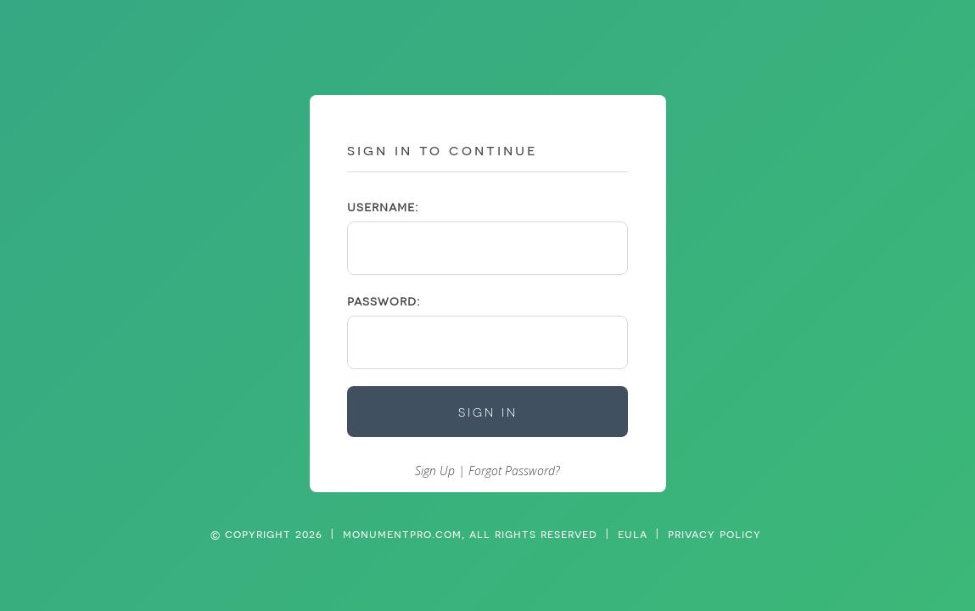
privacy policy (714, 534)
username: (382, 207)
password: (383, 301)
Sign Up (435, 470)
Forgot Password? (514, 470)
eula (632, 534)
